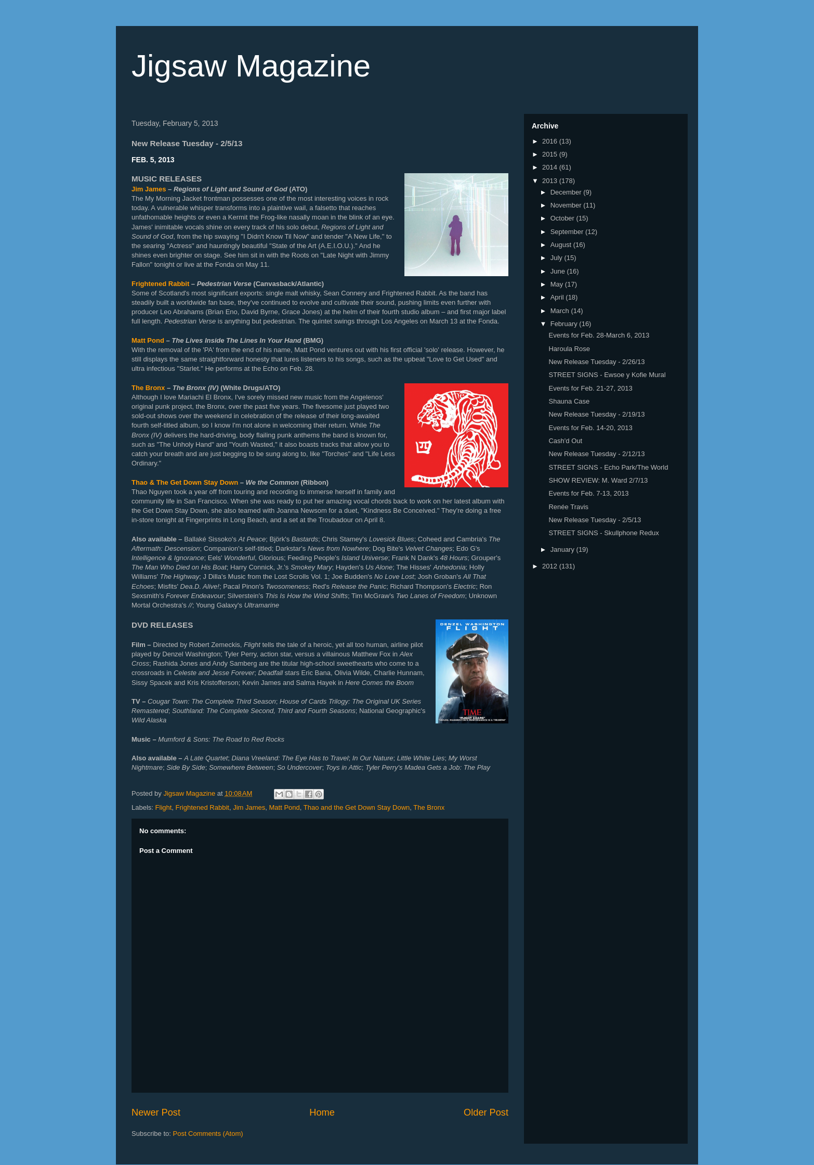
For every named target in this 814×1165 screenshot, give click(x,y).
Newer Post (156, 1112)
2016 (550, 141)
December (567, 192)
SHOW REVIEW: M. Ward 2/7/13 (598, 480)
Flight (163, 807)
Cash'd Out (565, 441)
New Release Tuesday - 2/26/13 (596, 362)
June (558, 271)
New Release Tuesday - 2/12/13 (596, 454)
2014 (550, 167)
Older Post (486, 1112)
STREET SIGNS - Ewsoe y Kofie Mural (606, 375)
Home (322, 1112)
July (557, 258)
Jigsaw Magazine (251, 65)
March (560, 311)
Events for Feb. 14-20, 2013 (590, 428)
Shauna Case (568, 401)
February (565, 324)
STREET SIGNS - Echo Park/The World (608, 467)
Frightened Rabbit (160, 284)
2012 (550, 566)
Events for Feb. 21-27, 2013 (590, 388)
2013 (550, 181)
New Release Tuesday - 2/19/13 (596, 414)
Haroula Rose (569, 349)
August (561, 245)
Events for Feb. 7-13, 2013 (588, 493)
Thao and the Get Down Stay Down (357, 807)
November (567, 205)
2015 (550, 154)
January (563, 549)
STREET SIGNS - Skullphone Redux (603, 533)
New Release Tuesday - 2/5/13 (594, 520)
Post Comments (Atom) (208, 1133)
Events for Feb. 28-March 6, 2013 (598, 335)
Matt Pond (148, 340)
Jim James (149, 189)
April (558, 297)
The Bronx (148, 388)
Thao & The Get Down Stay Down (185, 482)
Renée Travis (568, 507)
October (563, 218)
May (557, 284)
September (567, 232)
